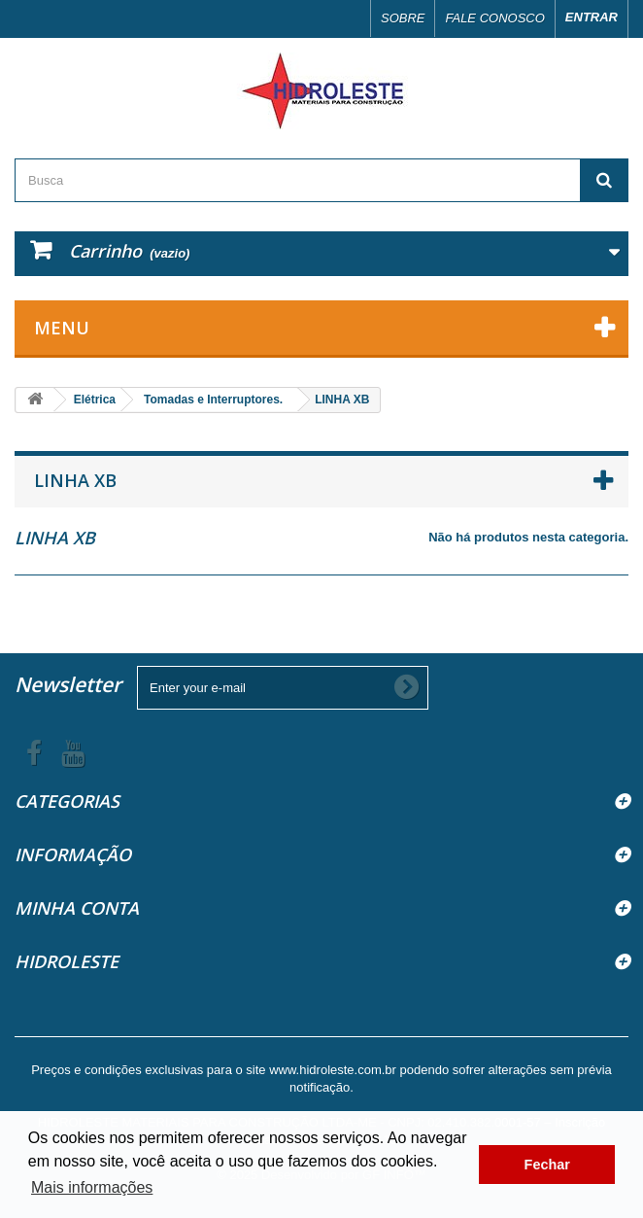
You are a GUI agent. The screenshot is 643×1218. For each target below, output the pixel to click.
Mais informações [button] (91, 1187)
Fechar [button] (547, 1164)
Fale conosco (494, 18)
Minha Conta (77, 908)
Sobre (403, 18)
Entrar (591, 17)
